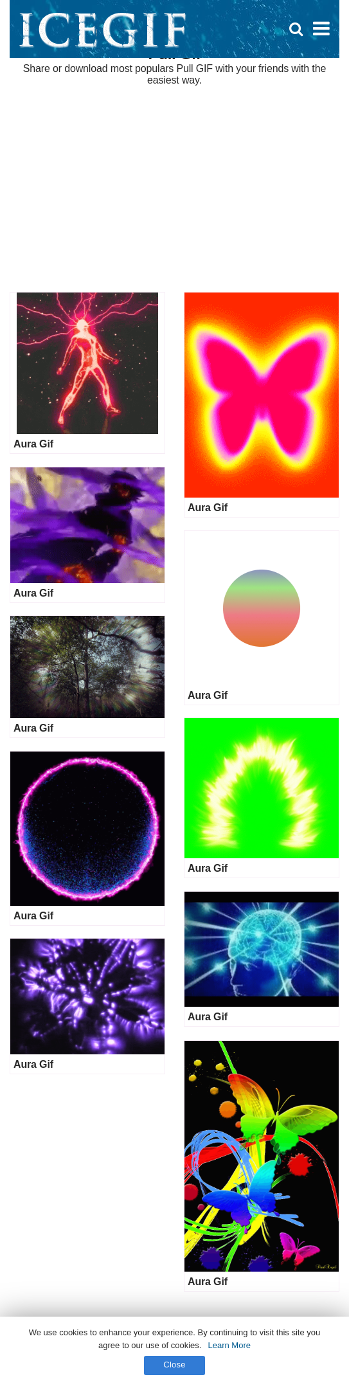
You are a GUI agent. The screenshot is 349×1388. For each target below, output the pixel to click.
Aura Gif (33, 443)
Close (174, 1364)
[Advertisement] (174, 189)
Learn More (229, 1345)
